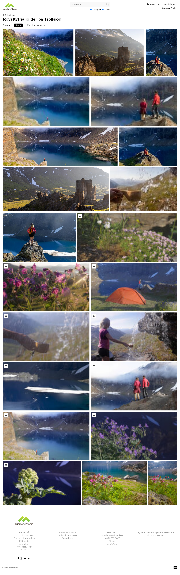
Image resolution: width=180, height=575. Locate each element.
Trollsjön (52, 19)
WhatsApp (112, 544)
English (174, 8)
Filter (6, 25)
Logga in (166, 4)
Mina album (24, 544)
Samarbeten (68, 538)
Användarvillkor (24, 547)
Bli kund (173, 4)
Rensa (18, 25)
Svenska (166, 8)
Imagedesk (14, 568)
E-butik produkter (68, 535)
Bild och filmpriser (24, 535)
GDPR (24, 550)
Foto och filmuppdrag (24, 538)
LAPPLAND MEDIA (68, 532)
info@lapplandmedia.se (112, 535)
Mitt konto (24, 541)
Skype (112, 541)
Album (153, 4)
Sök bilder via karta (36, 25)
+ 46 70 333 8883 (112, 538)
